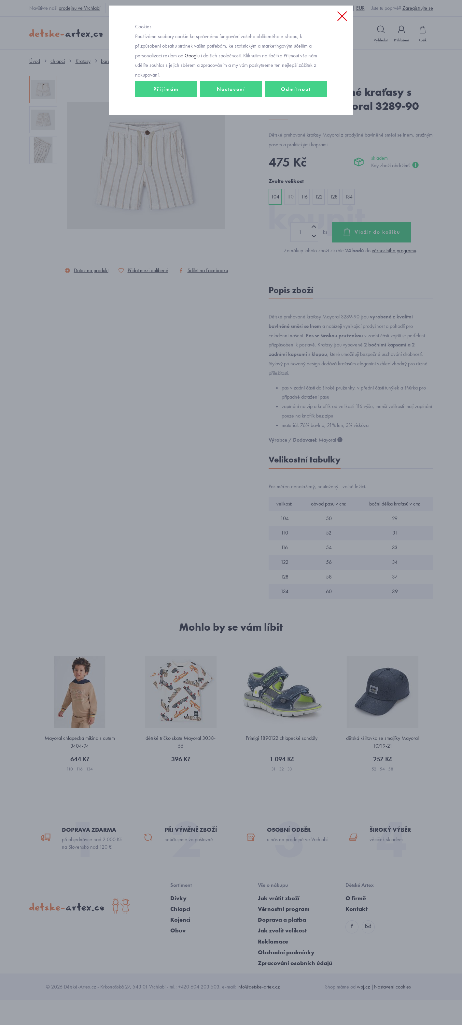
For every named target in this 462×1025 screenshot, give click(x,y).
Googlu (192, 98)
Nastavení (231, 132)
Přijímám (166, 132)
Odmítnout (296, 132)
